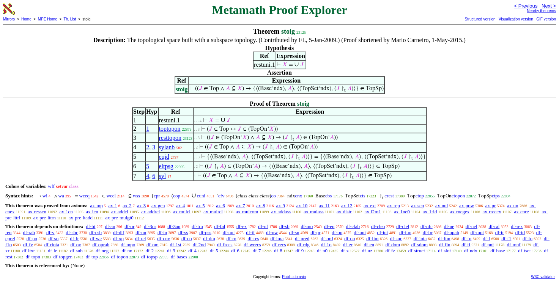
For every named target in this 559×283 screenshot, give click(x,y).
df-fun (444, 238)
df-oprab (101, 244)
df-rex (517, 226)
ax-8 (260, 205)
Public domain (294, 277)
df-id (520, 232)
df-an (110, 226)
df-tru (197, 226)
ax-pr (490, 205)
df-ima (277, 238)
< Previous (525, 6)
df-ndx (470, 250)
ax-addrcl (150, 211)
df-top (92, 257)
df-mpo (128, 244)
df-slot (444, 250)
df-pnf (488, 244)
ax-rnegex (459, 211)
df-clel (402, 226)
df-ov (76, 244)
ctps (496, 196)
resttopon (170, 137)
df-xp (118, 238)
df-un (140, 232)
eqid (164, 156)
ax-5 (200, 205)
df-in (162, 232)
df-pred (302, 238)
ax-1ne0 (402, 211)
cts (362, 196)
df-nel (471, 226)
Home (26, 19)
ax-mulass (314, 211)
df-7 (257, 250)
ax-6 (220, 205)
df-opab (451, 232)
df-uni (360, 232)
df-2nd (199, 244)
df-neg (102, 250)
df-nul (229, 232)
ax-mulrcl (213, 211)
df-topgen (63, 257)
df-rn (231, 238)
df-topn (33, 257)
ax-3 (141, 205)
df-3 (171, 250)
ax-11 (324, 205)
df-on (349, 238)
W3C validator (543, 277)
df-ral (493, 226)
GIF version (546, 19)
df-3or (150, 226)
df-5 (214, 250)
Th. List (70, 19)
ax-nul (441, 205)
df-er (348, 244)
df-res (253, 238)
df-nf (263, 226)
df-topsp (149, 257)
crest (389, 196)
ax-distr (344, 211)
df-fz (390, 250)
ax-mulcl (182, 211)
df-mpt (477, 232)
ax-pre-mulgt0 (119, 217)
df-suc (396, 238)
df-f (486, 238)
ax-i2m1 (373, 211)
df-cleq (378, 226)
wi (45, 196)
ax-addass (281, 211)
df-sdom (419, 244)
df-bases (179, 257)
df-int (382, 232)
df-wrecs (252, 244)
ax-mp (96, 205)
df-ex (241, 226)
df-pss (205, 232)
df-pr (315, 232)
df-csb (96, 232)
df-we (96, 238)
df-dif (118, 232)
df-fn (466, 238)
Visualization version (516, 19)
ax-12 (347, 205)
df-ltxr (28, 250)
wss (136, 196)
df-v (50, 232)
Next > (549, 6)
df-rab (29, 232)
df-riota (51, 244)
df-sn (294, 232)
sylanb (167, 147)
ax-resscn (37, 211)
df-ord (327, 238)
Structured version (480, 19)
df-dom (393, 244)
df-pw (272, 232)
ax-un (512, 205)
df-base (497, 250)
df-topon (119, 257)
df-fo (527, 238)
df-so (54, 238)
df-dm (209, 238)
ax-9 (280, 205)
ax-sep (417, 205)
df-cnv (163, 238)
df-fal (219, 226)
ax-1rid (430, 211)
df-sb (284, 226)
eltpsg (166, 166)
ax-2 (127, 205)
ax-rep (393, 205)
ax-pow (466, 205)
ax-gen (158, 205)
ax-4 (180, 205)
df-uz (367, 250)
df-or (129, 226)
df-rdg (303, 244)
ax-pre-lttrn (44, 217)
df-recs (279, 244)
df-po (32, 238)
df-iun (405, 232)
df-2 (150, 250)
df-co (186, 238)
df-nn (127, 250)
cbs (328, 196)
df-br (428, 232)
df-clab (353, 226)
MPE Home (47, 19)
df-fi (465, 244)
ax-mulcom (247, 211)
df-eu (329, 226)
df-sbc (72, 232)
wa (61, 196)
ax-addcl (119, 211)
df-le (52, 250)
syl (162, 176)
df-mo (307, 226)
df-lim (372, 238)
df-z (345, 250)
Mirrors (9, 19)
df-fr (74, 238)
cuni (201, 196)
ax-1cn (65, 211)
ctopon (458, 196)
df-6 (235, 250)
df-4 (192, 250)
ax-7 (240, 205)
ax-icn (92, 211)
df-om (152, 244)
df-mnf (514, 244)
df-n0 (322, 250)
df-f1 (506, 238)
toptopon (170, 128)
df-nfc (426, 226)
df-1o (326, 244)
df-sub (76, 250)
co (273, 196)
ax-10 (302, 205)
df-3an (173, 226)
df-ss (183, 232)
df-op (337, 232)
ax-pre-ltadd (81, 217)
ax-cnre (521, 211)
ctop (420, 196)
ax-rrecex (491, 211)
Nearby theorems (541, 11)
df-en (369, 244)
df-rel (140, 238)
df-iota (420, 238)
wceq (84, 196)
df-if (250, 232)
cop (176, 196)
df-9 (299, 250)
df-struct (416, 250)
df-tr (499, 232)
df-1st (175, 244)
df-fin (444, 244)
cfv (221, 196)
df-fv (28, 244)
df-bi (90, 226)
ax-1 (113, 205)
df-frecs (224, 244)
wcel (111, 196)
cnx (298, 196)
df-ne (449, 226)
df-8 (278, 250)
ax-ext (370, 205)
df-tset (524, 250)
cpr (157, 196)
